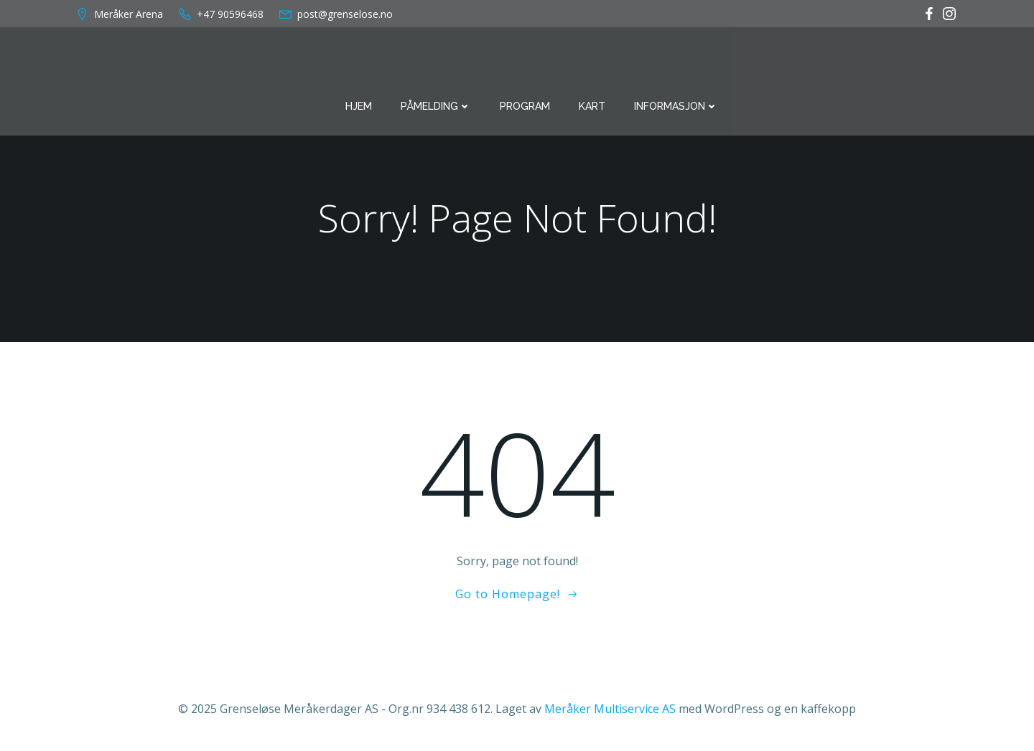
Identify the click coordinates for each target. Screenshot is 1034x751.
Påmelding (436, 106)
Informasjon (676, 106)
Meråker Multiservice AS (610, 709)
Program (525, 106)
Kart (592, 106)
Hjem (358, 106)
